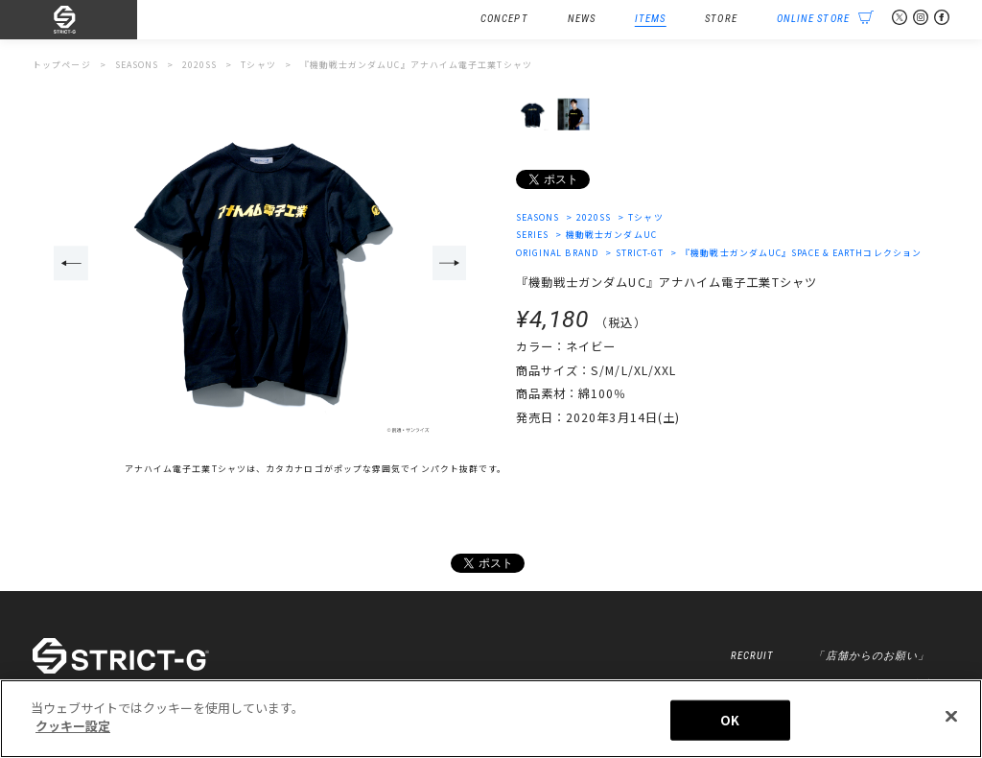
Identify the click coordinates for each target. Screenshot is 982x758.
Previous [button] (71, 263)
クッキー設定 (72, 726)
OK (729, 720)
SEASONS (538, 217)
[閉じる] (951, 716)
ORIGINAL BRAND (557, 253)
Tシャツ (645, 217)
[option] (260, 264)
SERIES (532, 234)
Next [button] (450, 263)
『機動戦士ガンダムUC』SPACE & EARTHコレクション (801, 253)
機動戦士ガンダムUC (611, 234)
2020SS (594, 217)
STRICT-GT (640, 253)
